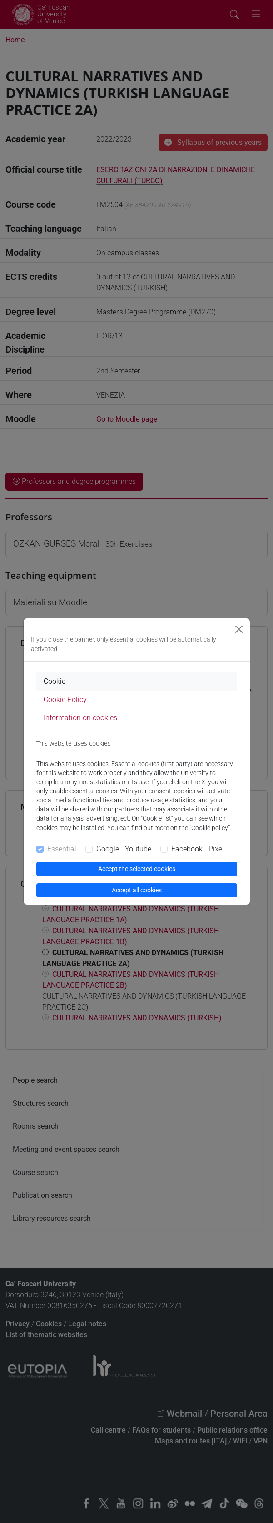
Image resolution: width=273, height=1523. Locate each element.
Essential (61, 849)
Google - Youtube (123, 849)
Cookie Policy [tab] (65, 699)
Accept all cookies (137, 890)
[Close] (239, 629)
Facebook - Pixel (197, 849)
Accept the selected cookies (136, 868)
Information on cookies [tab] (80, 717)
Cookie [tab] (54, 681)
